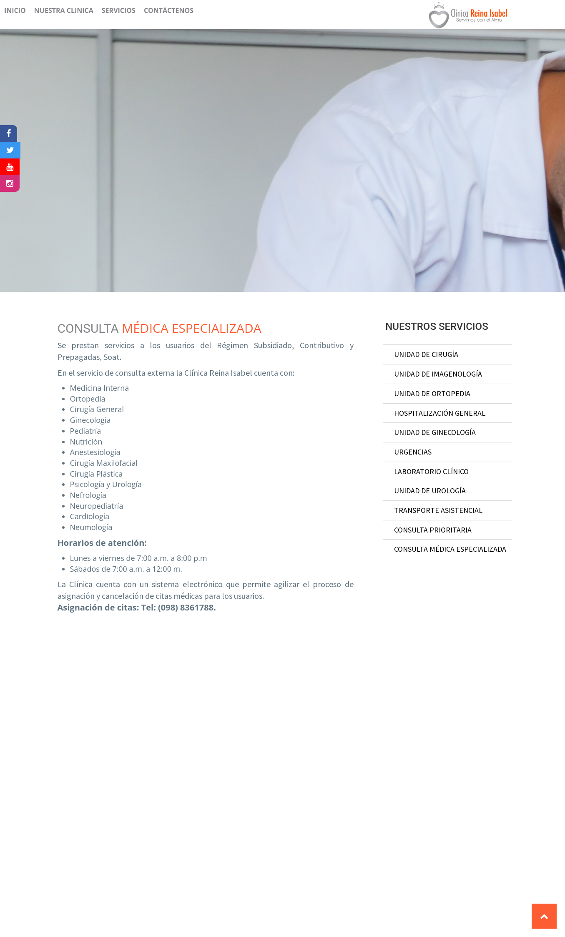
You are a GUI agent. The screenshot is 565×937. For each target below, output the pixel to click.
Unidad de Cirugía (426, 354)
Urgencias (413, 452)
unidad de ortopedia (432, 393)
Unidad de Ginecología (435, 432)
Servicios (119, 10)
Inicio (15, 10)
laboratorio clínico (431, 471)
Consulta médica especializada (450, 549)
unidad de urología (430, 490)
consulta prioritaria (433, 530)
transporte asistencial (438, 510)
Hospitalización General (439, 413)
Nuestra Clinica (63, 10)
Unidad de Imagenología (438, 374)
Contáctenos (168, 10)
